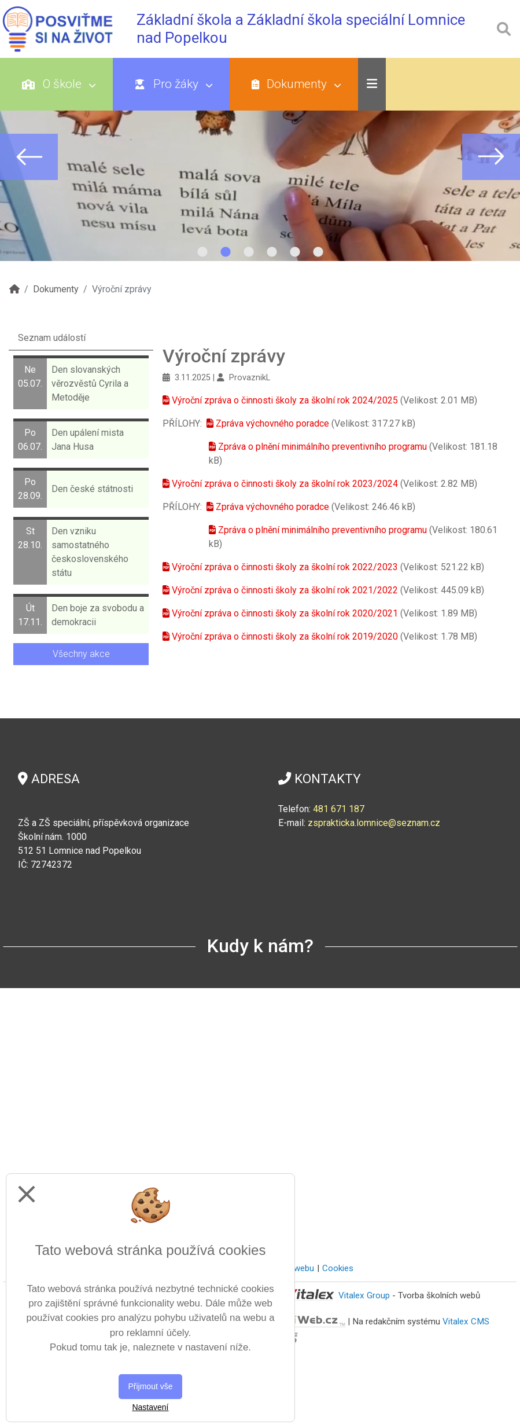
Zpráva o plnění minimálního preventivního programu (322, 446)
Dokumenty (296, 84)
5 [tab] (295, 252)
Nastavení (150, 1407)
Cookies (337, 1268)
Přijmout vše (150, 1386)
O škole (58, 84)
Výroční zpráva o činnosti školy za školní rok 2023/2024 (285, 483)
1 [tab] (202, 252)
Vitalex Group (364, 1295)
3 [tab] (249, 252)
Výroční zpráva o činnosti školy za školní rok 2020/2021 (285, 613)
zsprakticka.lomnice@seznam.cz (374, 822)
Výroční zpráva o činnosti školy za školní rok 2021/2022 (285, 590)
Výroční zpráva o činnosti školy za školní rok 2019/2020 (285, 636)
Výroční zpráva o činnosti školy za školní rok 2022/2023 (285, 566)
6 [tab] (318, 252)
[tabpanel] (260, 157)
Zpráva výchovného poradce (272, 423)
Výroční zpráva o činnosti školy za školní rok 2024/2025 (285, 400)
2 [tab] (225, 252)
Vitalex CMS (465, 1321)
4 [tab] (272, 252)
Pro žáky (173, 84)
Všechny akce (81, 653)
